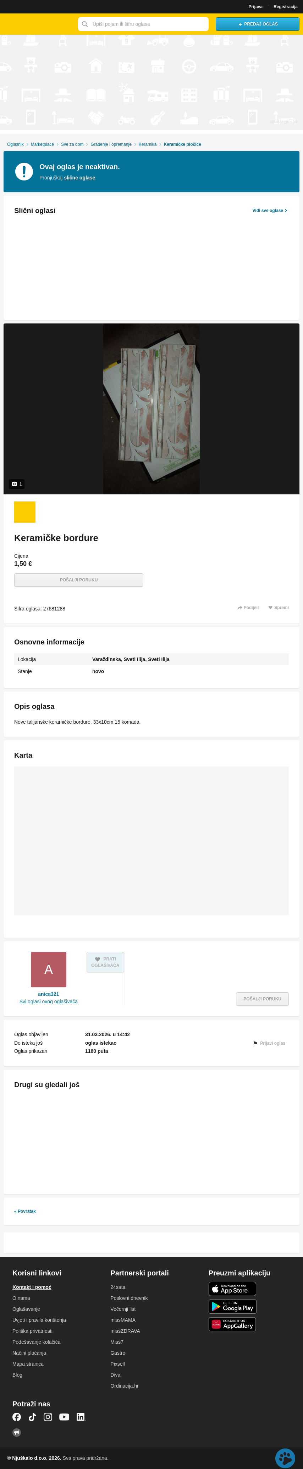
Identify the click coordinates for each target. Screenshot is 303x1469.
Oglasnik (15, 144)
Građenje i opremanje (110, 144)
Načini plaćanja (29, 1353)
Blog (17, 1375)
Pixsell (117, 1364)
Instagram (48, 1417)
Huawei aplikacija (233, 1324)
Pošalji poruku (79, 580)
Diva (115, 1375)
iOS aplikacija (233, 1289)
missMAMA (123, 1320)
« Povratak (25, 1211)
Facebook (16, 1417)
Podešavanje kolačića (36, 1342)
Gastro (117, 1353)
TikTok (32, 1417)
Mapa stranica (28, 1364)
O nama (21, 1298)
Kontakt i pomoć (31, 1287)
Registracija (286, 6)
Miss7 (116, 1342)
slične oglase (79, 177)
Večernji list (123, 1309)
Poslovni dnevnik (129, 1298)
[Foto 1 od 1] (24, 512)
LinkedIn (81, 1417)
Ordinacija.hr (124, 1386)
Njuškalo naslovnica (37, 24)
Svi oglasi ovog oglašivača (49, 1001)
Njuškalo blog (16, 1432)
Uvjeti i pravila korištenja (39, 1320)
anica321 (48, 994)
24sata (117, 1287)
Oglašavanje (26, 1309)
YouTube (64, 1417)
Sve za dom (72, 144)
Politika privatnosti (32, 1331)
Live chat (285, 1458)
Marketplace (42, 144)
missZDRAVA (125, 1331)
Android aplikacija (233, 1306)
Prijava (256, 6)
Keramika (148, 144)
